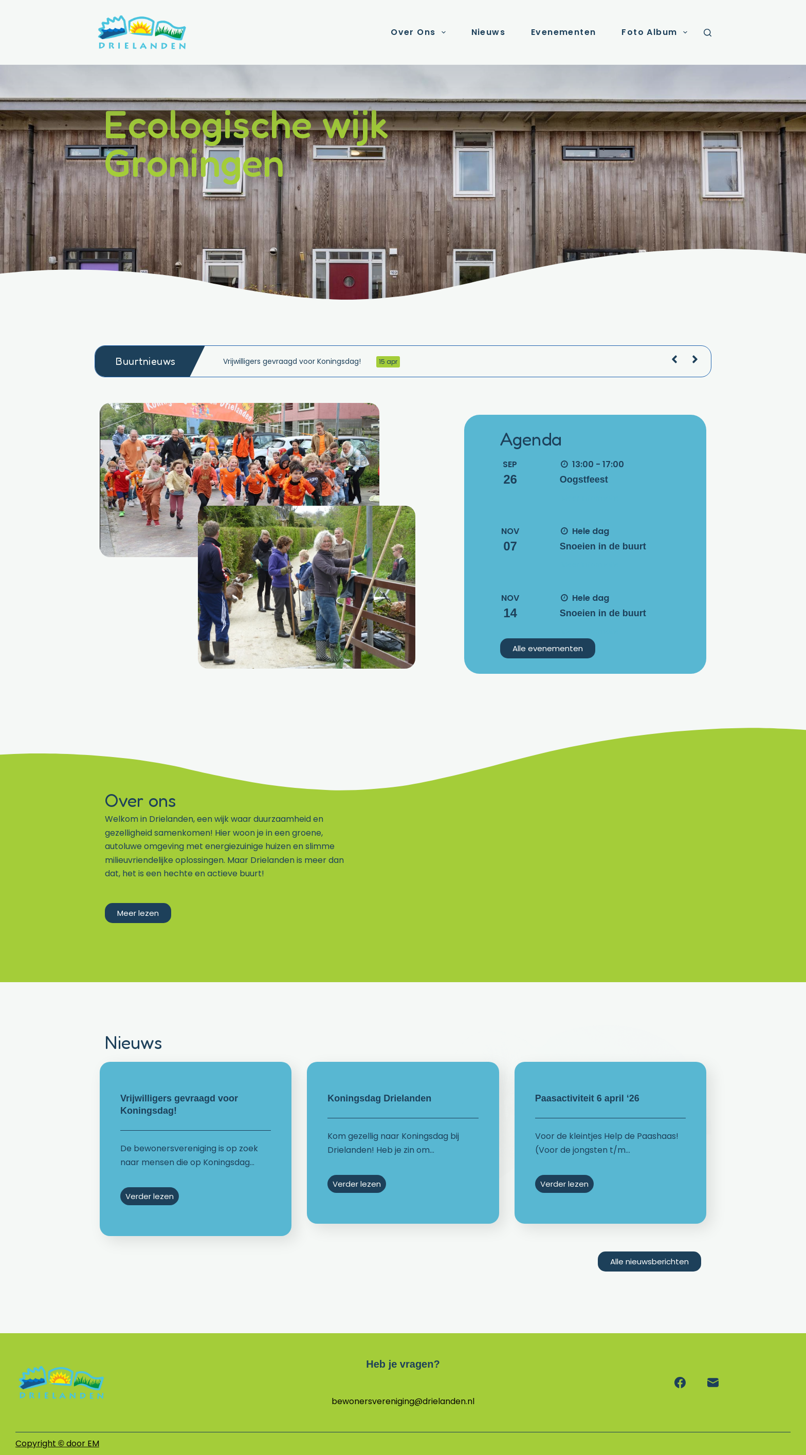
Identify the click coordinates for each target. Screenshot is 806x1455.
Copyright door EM (57, 1443)
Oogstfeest (584, 479)
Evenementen (563, 32)
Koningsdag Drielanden (379, 1098)
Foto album (656, 32)
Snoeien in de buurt (603, 546)
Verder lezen (149, 1196)
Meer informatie (590, 498)
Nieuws (488, 32)
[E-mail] (713, 1382)
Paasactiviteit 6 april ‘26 (587, 1098)
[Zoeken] (707, 32)
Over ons (420, 32)
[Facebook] (680, 1382)
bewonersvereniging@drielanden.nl (403, 1401)
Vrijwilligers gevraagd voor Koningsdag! (311, 361)
